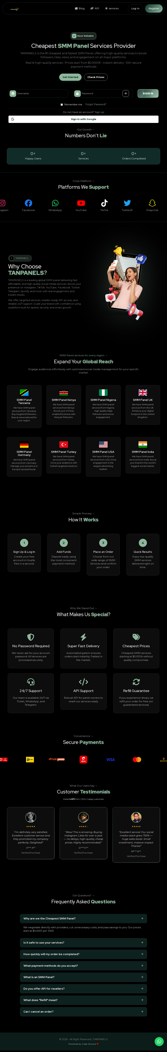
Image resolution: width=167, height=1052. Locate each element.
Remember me (71, 104)
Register (154, 8)
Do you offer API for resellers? (44, 988)
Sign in (148, 93)
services (112, 8)
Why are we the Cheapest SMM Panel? (49, 918)
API (95, 8)
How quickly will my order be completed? (51, 954)
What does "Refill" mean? (40, 1000)
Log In (135, 8)
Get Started (70, 77)
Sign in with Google (53, 119)
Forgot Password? (95, 104)
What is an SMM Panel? (38, 977)
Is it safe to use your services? (43, 942)
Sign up (99, 112)
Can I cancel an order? (38, 1011)
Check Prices (95, 77)
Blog (79, 8)
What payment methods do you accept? (50, 965)
